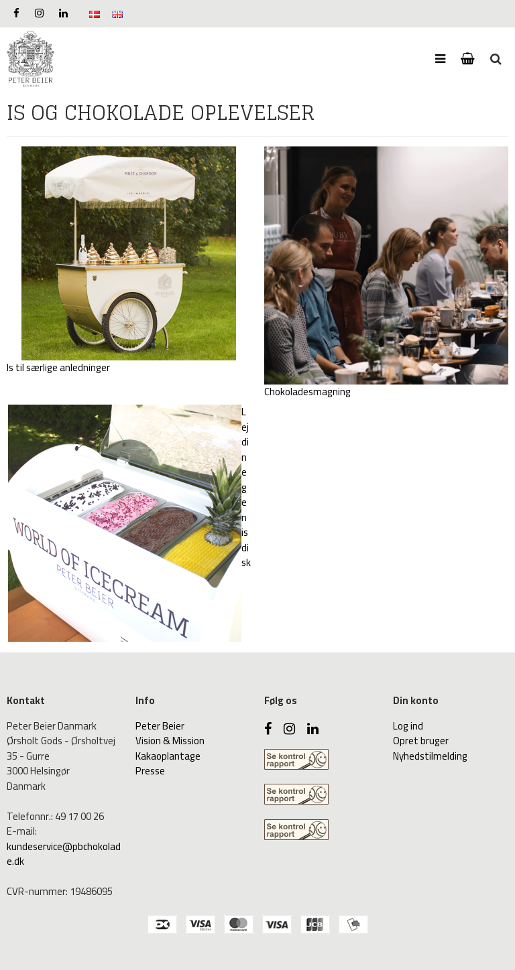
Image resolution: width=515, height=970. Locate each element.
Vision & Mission (170, 740)
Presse (150, 770)
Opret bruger (421, 740)
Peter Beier (159, 726)
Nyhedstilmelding (430, 756)
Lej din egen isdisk (246, 487)
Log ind (408, 726)
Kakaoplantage (168, 756)
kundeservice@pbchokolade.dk (64, 854)
